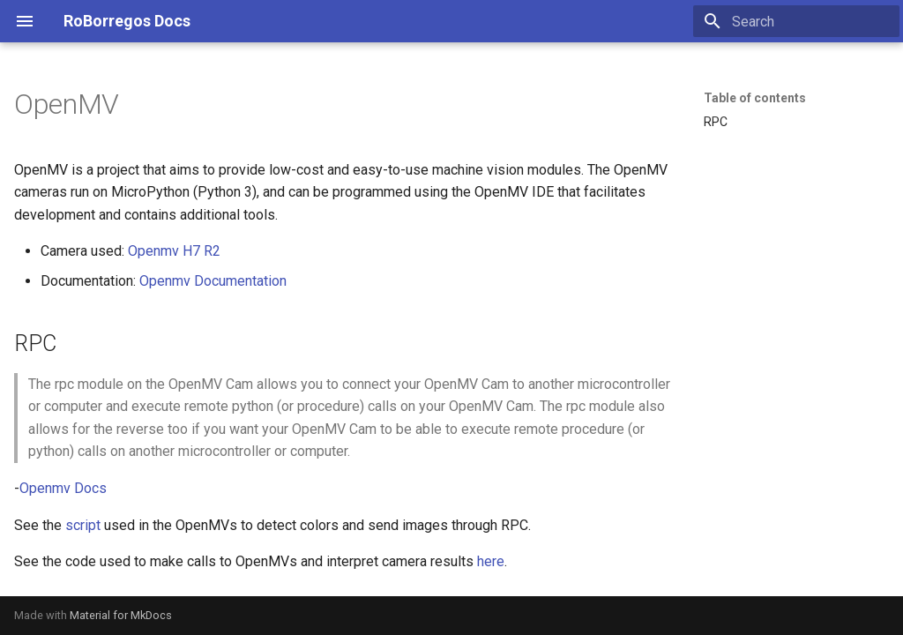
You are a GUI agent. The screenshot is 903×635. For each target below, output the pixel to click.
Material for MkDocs (121, 615)
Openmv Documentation (213, 281)
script (83, 525)
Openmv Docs (63, 488)
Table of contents (755, 98)
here (490, 561)
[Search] (796, 21)
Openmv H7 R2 (174, 251)
